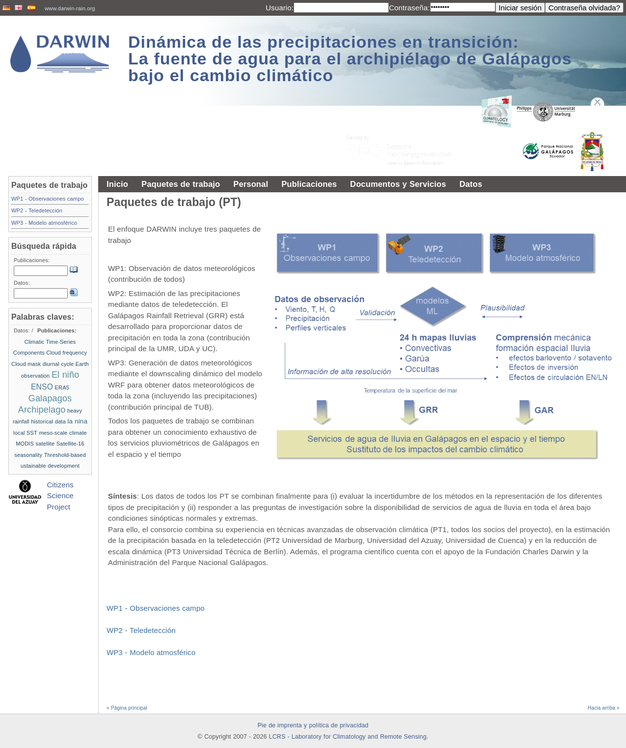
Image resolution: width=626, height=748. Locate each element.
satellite (45, 444)
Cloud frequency (66, 353)
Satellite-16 (70, 444)
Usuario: (280, 7)
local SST (25, 433)
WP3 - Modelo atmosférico (151, 652)
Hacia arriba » (604, 708)
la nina (77, 421)
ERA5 (62, 387)
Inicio (117, 184)
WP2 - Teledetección (141, 630)
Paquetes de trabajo (180, 184)
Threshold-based (65, 455)
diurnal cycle (58, 364)
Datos (471, 184)
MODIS (25, 444)
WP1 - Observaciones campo (156, 608)
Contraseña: (409, 7)
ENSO (42, 387)
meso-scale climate (62, 433)
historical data (48, 421)
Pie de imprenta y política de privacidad (313, 725)
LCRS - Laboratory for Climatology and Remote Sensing (348, 736)
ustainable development (50, 466)
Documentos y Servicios (398, 184)
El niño (65, 375)
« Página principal (127, 708)
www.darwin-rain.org (70, 8)
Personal (250, 184)
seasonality (28, 455)
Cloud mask (26, 364)
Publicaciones (309, 184)
